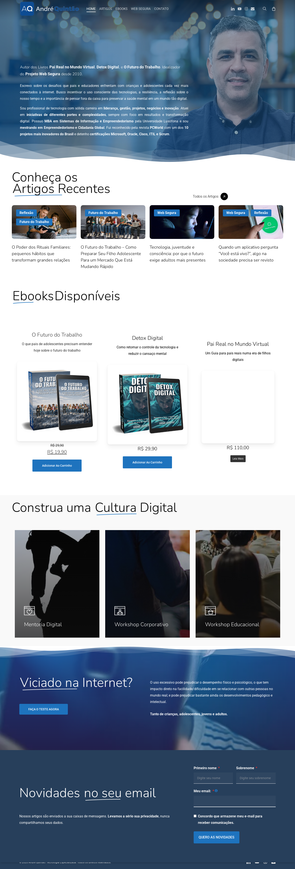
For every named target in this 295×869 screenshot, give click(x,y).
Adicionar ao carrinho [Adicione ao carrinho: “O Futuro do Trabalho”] (57, 465)
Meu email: (202, 791)
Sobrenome (245, 768)
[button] (210, 196)
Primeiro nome (205, 768)
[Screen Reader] (57, 401)
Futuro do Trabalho (34, 222)
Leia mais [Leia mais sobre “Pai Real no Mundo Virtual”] (238, 458)
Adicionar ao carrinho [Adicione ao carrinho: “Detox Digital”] (147, 462)
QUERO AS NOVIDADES (216, 837)
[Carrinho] (273, 8)
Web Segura (166, 213)
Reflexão (26, 213)
